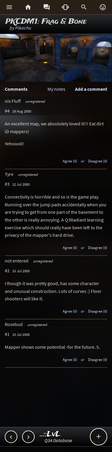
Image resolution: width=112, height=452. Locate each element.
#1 (7, 334)
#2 (7, 270)
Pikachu (23, 28)
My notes (56, 89)
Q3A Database (58, 440)
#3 (7, 184)
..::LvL (50, 434)
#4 (7, 111)
